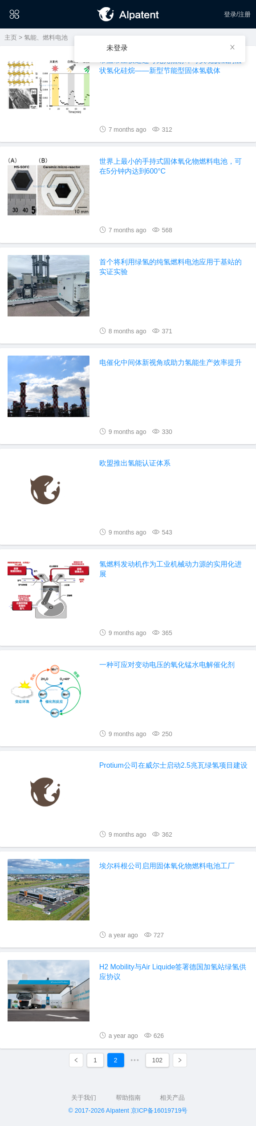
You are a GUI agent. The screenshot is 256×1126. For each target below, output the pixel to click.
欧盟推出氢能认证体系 (135, 463)
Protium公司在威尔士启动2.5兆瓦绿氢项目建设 (173, 765)
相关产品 (172, 1097)
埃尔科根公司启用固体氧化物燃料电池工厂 (167, 866)
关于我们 (83, 1097)
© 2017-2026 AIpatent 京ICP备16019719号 (128, 1110)
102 (157, 1060)
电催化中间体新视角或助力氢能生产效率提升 (170, 362)
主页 (10, 37)
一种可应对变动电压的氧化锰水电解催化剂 (167, 664)
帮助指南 (128, 1097)
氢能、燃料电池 (46, 37)
